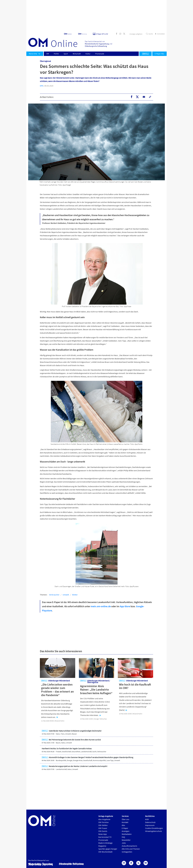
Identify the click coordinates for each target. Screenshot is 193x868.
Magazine (102, 846)
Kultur (88, 54)
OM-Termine (103, 822)
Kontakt (125, 822)
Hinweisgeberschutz (153, 831)
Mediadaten (127, 834)
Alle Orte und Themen (131, 849)
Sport (66, 54)
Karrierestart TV (104, 837)
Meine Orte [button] (33, 54)
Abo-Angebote (104, 819)
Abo (123, 825)
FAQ (123, 837)
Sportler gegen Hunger (107, 849)
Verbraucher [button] (54, 594)
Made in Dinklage (105, 843)
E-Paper (125, 828)
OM (47, 54)
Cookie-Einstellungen (154, 828)
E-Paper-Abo (159, 54)
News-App (102, 834)
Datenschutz (150, 822)
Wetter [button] (75, 594)
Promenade (99, 54)
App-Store (125, 606)
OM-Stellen (103, 825)
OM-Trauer (102, 828)
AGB (147, 819)
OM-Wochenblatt (105, 852)
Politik (56, 54)
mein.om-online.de (101, 606)
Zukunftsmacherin (129, 846)
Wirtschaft (77, 54)
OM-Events (102, 831)
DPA (41, 85)
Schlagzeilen (127, 852)
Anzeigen (125, 831)
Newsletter (126, 840)
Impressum (149, 825)
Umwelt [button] (66, 594)
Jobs (124, 843)
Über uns (125, 819)
